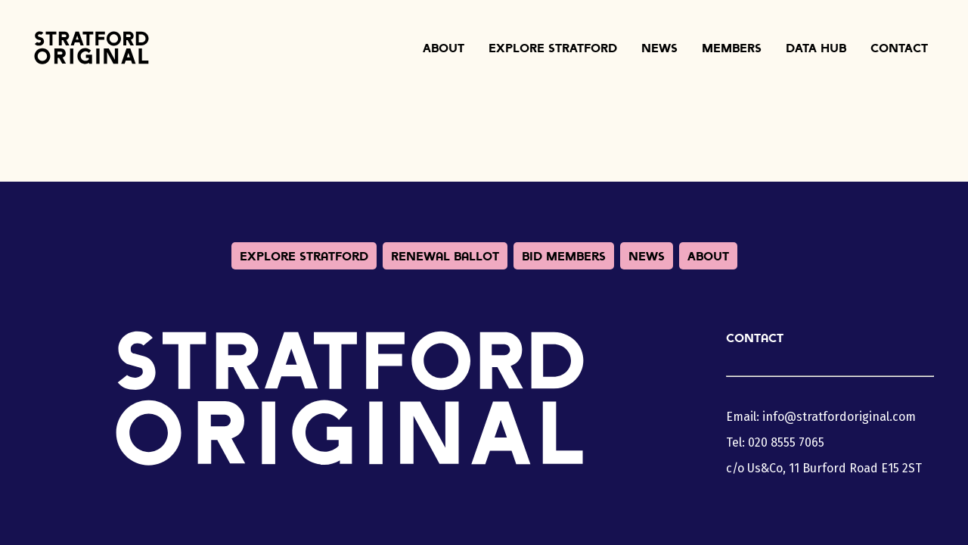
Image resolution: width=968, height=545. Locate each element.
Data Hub (816, 47)
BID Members (564, 255)
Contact (899, 47)
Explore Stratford (553, 47)
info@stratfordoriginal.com (839, 417)
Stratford (91, 47)
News (659, 47)
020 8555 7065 (786, 442)
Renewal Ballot (445, 255)
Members (732, 47)
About (443, 47)
